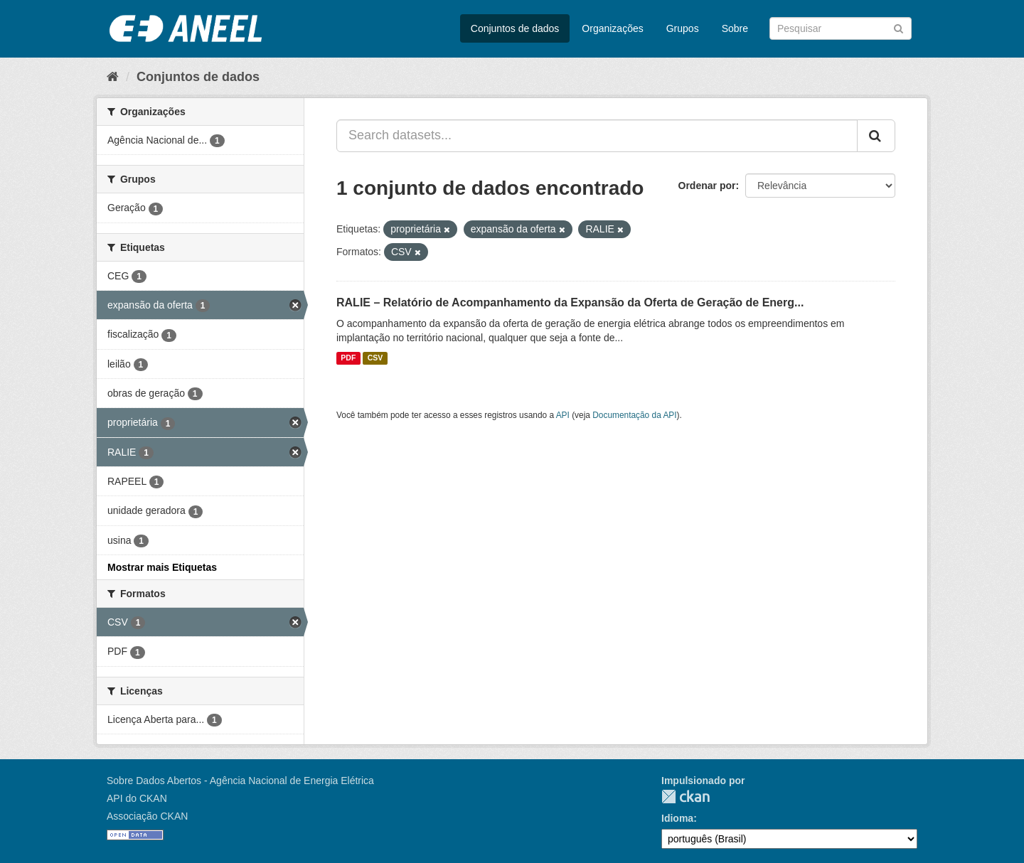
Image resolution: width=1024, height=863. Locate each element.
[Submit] (898, 27)
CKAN (685, 796)
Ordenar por (707, 185)
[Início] (113, 77)
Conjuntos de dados (515, 28)
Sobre (735, 28)
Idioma (677, 818)
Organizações (612, 28)
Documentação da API (634, 415)
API (563, 415)
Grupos (682, 28)
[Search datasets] (840, 28)
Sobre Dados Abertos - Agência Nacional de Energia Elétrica (240, 780)
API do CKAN (137, 798)
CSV (375, 358)
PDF (348, 358)
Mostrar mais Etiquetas (162, 567)
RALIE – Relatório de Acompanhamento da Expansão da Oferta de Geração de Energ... (570, 302)
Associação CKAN (147, 816)
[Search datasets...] (597, 135)
